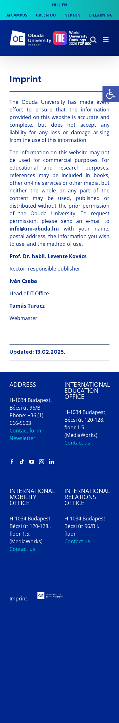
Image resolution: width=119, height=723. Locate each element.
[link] (110, 94)
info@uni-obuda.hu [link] (34, 228)
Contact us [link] (77, 442)
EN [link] (64, 5)
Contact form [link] (25, 430)
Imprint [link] (18, 598)
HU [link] (55, 5)
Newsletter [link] (23, 438)
